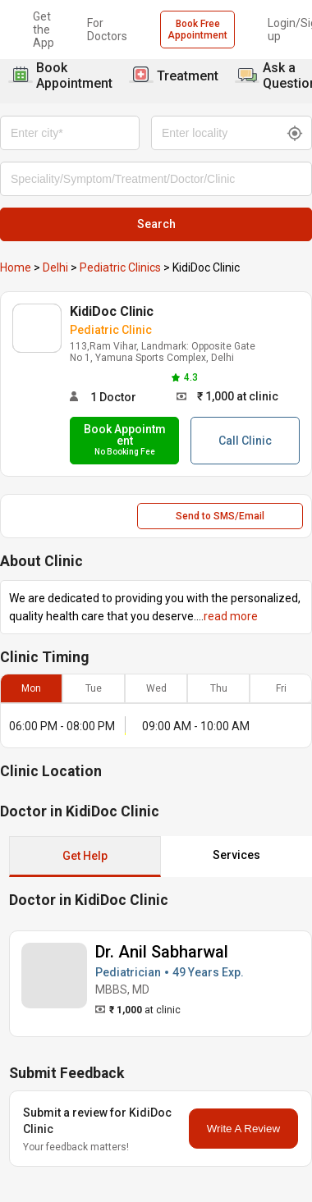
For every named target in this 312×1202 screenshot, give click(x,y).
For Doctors (107, 29)
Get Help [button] (85, 855)
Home (15, 267)
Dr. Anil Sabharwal (161, 952)
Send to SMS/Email (220, 516)
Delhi (55, 267)
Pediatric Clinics (120, 267)
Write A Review (243, 1128)
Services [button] (236, 855)
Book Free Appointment (197, 29)
